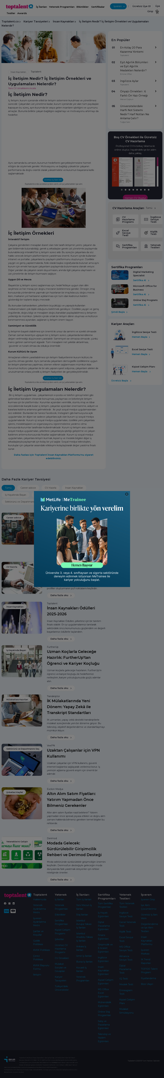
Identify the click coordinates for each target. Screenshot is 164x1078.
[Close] (126, 494)
